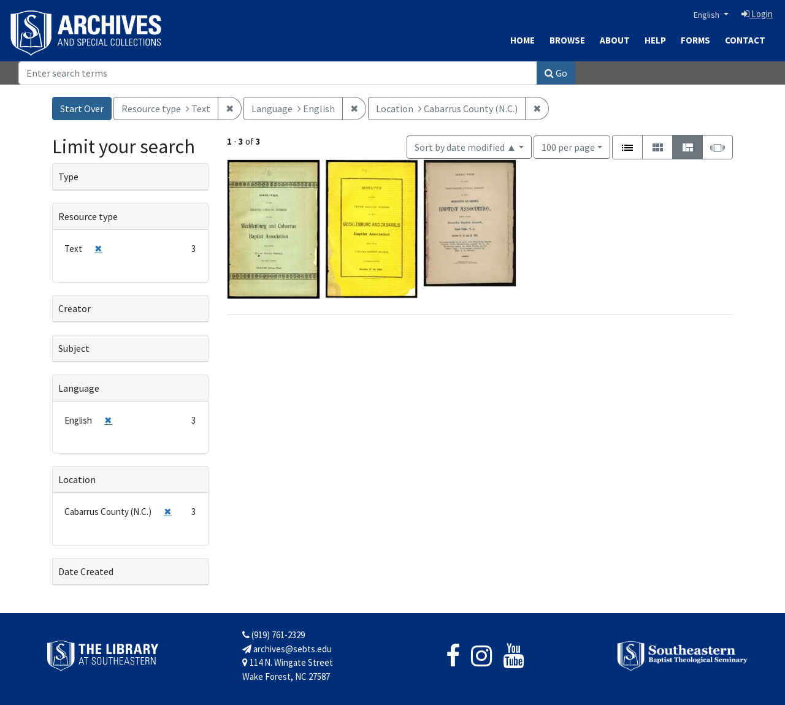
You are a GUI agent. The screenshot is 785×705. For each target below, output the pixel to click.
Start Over (82, 108)
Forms (695, 40)
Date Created (85, 571)
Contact (745, 40)
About (615, 40)
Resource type (88, 216)
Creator (74, 308)
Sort (465, 147)
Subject (74, 348)
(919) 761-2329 (273, 635)
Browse (567, 40)
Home (522, 40)
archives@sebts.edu (287, 649)
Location (77, 479)
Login (757, 14)
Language (78, 388)
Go (556, 73)
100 (568, 146)
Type (68, 176)
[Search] (277, 73)
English (707, 14)
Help (655, 40)
